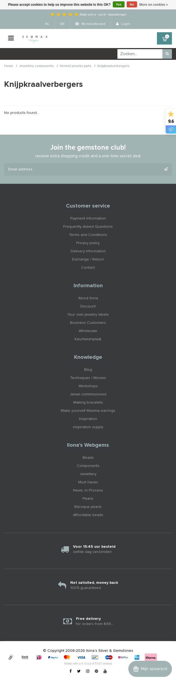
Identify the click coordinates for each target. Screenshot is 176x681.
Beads (88, 458)
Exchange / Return (88, 259)
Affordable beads (88, 515)
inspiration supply (88, 427)
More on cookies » (153, 5)
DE (62, 24)
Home (8, 66)
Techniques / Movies (88, 378)
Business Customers (88, 323)
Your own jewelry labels (88, 314)
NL (47, 24)
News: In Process (88, 490)
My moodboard (90, 24)
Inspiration (88, 419)
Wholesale (88, 331)
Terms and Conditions (88, 235)
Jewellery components (36, 66)
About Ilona (88, 298)
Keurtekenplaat (88, 339)
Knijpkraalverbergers (113, 66)
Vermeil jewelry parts (76, 66)
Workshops (88, 386)
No (132, 5)
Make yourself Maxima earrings (88, 411)
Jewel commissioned (88, 394)
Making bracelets (88, 402)
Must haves (88, 482)
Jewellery (88, 474)
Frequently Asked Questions (88, 227)
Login (123, 24)
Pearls (88, 499)
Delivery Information (88, 251)
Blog (88, 370)
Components (88, 466)
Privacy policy (88, 243)
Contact (88, 268)
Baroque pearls (88, 507)
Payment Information (88, 218)
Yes (119, 5)
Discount (88, 306)
